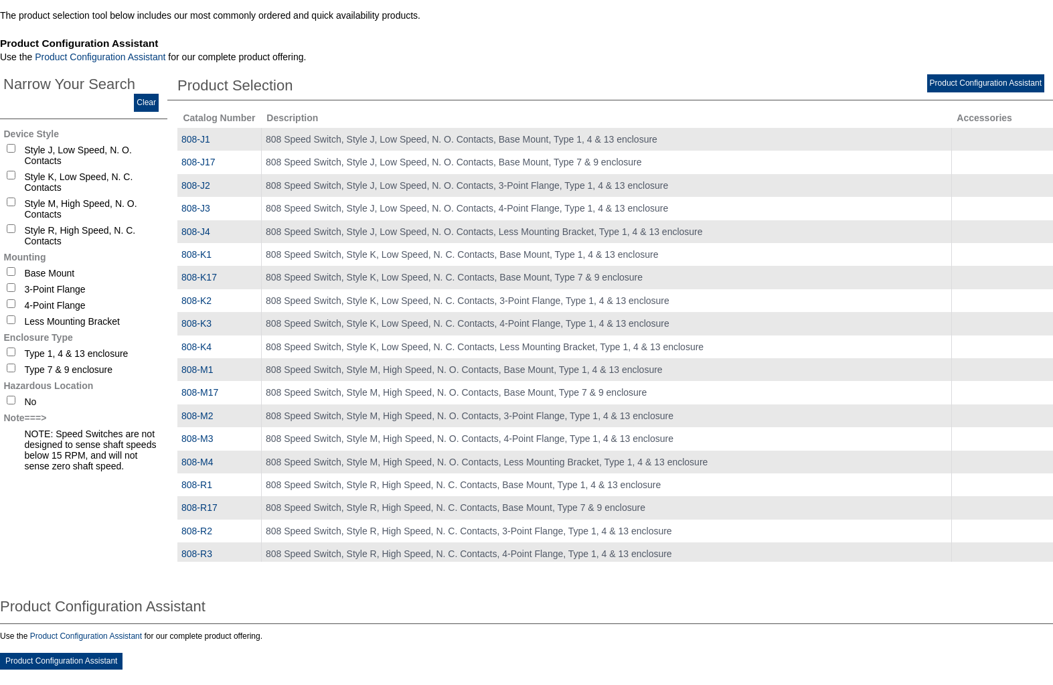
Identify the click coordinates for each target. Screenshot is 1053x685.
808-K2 (196, 300)
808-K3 (196, 323)
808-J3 (195, 208)
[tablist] (526, 345)
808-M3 (197, 438)
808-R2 (196, 531)
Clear (146, 102)
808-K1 (196, 254)
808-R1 (196, 484)
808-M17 (199, 392)
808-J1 (195, 139)
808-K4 (196, 346)
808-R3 (196, 553)
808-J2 (195, 185)
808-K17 (199, 277)
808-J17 (198, 162)
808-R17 (199, 507)
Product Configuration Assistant (100, 57)
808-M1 (197, 369)
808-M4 (197, 462)
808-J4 (195, 231)
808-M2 (197, 415)
